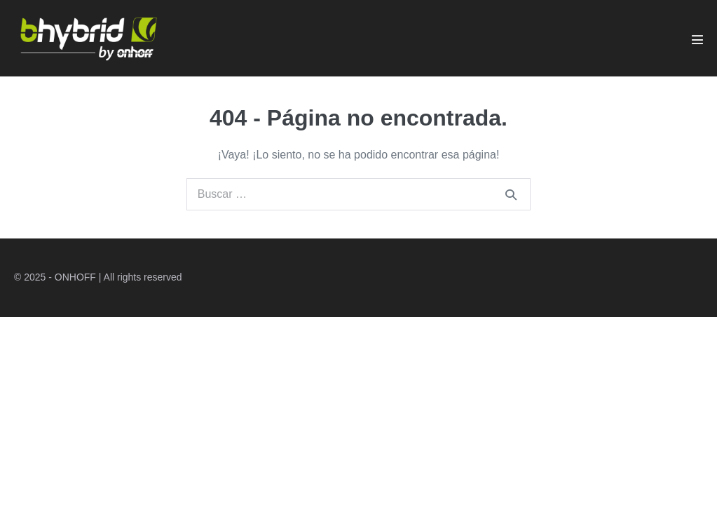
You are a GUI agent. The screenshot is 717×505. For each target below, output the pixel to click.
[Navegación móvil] (697, 39)
